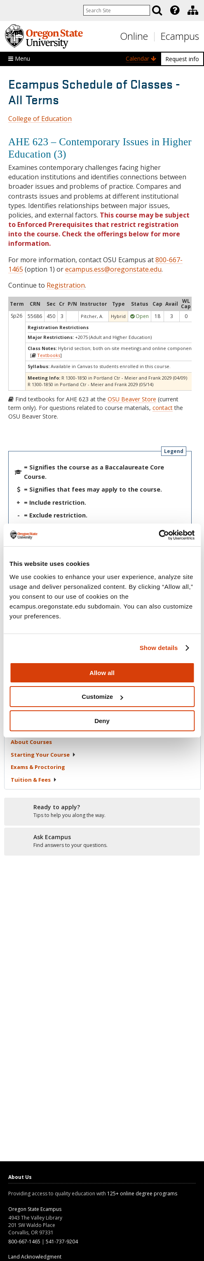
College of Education (40, 118)
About (31, 742)
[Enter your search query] (116, 10)
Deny (102, 720)
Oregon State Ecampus (34, 1209)
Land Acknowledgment (34, 1256)
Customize (102, 696)
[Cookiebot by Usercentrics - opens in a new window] (158, 535)
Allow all (102, 672)
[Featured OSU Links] (174, 10)
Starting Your (43, 754)
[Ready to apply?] (102, 811)
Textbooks (48, 355)
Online (134, 36)
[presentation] (174, 10)
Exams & (38, 767)
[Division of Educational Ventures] (193, 10)
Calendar (141, 58)
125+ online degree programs (142, 1193)
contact (162, 408)
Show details (159, 647)
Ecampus (180, 36)
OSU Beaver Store (132, 399)
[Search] (157, 10)
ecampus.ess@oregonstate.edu (113, 269)
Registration (66, 285)
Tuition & (34, 779)
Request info (182, 59)
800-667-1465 (24, 1241)
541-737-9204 (62, 1241)
